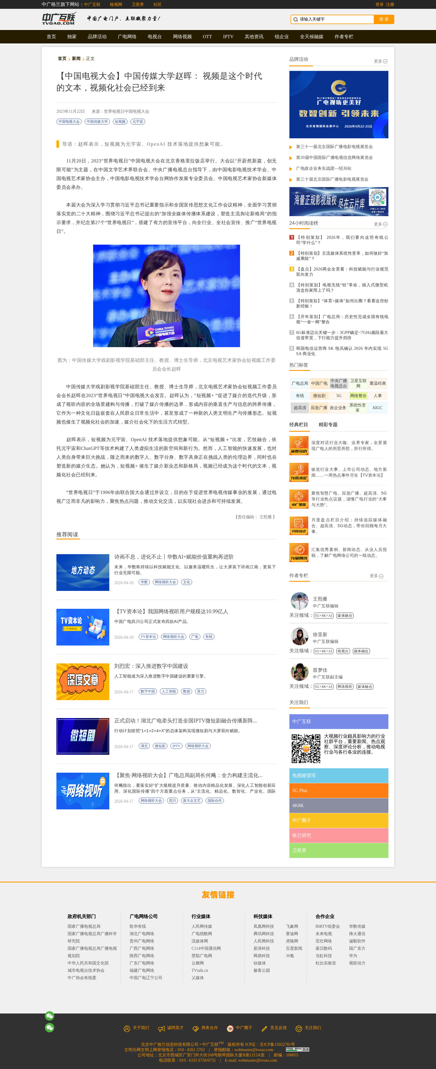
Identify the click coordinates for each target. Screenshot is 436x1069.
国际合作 (215, 801)
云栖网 (198, 963)
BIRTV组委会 (328, 926)
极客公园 (262, 970)
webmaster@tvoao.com (253, 1050)
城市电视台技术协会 (86, 970)
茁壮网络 (324, 941)
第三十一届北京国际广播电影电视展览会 (334, 146)
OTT (207, 36)
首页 (51, 36)
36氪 (290, 956)
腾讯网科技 (264, 934)
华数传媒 (357, 926)
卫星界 (138, 4)
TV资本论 (148, 637)
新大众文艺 (192, 801)
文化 (186, 582)
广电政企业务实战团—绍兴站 (324, 168)
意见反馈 (274, 1028)
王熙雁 (320, 598)
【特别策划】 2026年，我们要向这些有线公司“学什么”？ (342, 240)
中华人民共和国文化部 (88, 963)
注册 (390, 4)
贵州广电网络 (142, 941)
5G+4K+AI (324, 616)
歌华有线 (138, 926)
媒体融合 (345, 616)
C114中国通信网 (206, 948)
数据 (186, 691)
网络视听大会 (165, 582)
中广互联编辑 (325, 606)
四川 (172, 801)
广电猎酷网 (202, 934)
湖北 (144, 746)
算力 (200, 691)
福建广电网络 (142, 970)
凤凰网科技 (264, 926)
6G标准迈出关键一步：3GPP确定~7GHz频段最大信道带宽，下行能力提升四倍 (342, 335)
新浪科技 (262, 948)
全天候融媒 (311, 36)
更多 (381, 61)
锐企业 (282, 36)
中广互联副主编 (328, 677)
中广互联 (92, 4)
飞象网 (292, 926)
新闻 (76, 58)
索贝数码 (324, 948)
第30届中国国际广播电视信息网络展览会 (334, 157)
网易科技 (262, 956)
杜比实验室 (326, 963)
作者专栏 (344, 36)
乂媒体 (198, 978)
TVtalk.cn (200, 970)
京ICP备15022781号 (277, 1044)
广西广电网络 (142, 948)
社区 (157, 4)
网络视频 (182, 36)
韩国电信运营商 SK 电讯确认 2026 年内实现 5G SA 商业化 (342, 351)
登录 (379, 4)
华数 (144, 582)
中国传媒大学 (97, 122)
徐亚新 (320, 634)
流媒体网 (200, 941)
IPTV (228, 36)
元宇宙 (138, 122)
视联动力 (357, 963)
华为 (357, 956)
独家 (72, 36)
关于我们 (136, 1028)
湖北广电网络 (142, 934)
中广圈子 (239, 1028)
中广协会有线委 (82, 978)
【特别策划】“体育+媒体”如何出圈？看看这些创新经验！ (342, 303)
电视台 (155, 36)
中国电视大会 (69, 122)
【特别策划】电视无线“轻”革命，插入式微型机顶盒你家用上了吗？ (342, 288)
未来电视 (324, 934)
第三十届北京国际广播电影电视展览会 (332, 179)
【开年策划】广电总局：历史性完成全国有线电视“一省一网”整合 (342, 319)
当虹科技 (324, 956)
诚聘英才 (171, 1028)
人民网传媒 (202, 926)
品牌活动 (97, 36)
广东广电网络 (142, 963)
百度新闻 (294, 948)
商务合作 (205, 1028)
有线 (208, 637)
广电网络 (127, 36)
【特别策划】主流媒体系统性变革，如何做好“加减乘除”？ (342, 256)
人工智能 (169, 691)
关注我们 (308, 1028)
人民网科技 (264, 941)
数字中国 (148, 691)
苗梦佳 (320, 670)
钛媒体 (260, 963)
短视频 (120, 122)
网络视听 (345, 687)
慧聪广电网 (202, 956)
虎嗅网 (292, 941)
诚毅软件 (357, 941)
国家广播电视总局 (84, 926)
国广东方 (357, 948)
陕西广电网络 (142, 956)
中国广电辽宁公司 (146, 978)
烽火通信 (357, 934)
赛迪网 (292, 934)
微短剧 (160, 746)
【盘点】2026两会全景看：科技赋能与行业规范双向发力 (342, 272)
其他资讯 (254, 36)
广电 (194, 637)
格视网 (116, 4)
